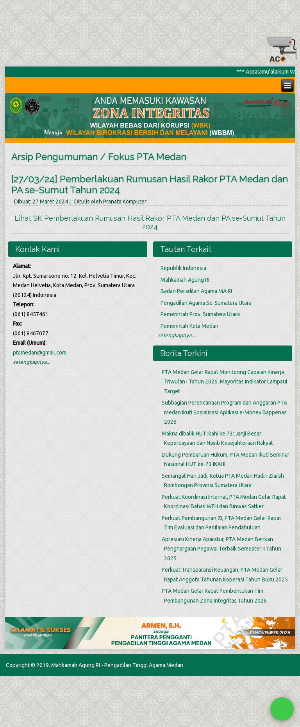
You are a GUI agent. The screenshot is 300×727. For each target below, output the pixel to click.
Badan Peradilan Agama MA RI (196, 291)
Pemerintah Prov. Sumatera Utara (200, 314)
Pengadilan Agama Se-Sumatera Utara (206, 303)
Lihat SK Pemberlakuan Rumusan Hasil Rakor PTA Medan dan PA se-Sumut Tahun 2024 (150, 222)
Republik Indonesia (183, 268)
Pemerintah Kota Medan (189, 326)
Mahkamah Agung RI (185, 280)
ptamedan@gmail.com (39, 352)
